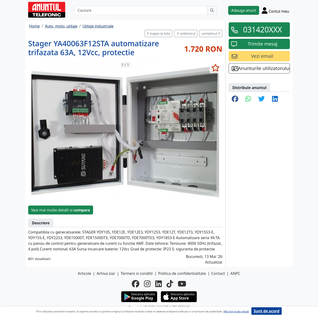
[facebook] (135, 283)
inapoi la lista (158, 33)
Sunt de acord (266, 311)
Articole (84, 273)
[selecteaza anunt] (215, 67)
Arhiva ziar (106, 273)
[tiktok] (170, 283)
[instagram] (147, 283)
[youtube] (182, 283)
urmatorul (210, 33)
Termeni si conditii (137, 273)
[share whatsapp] (248, 99)
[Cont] (275, 10)
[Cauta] (212, 10)
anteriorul (186, 33)
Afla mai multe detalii (236, 311)
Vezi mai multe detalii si (60, 210)
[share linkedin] (275, 99)
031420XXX (262, 29)
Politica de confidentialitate (182, 273)
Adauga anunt (243, 10)
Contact (218, 273)
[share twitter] (261, 99)
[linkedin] (158, 283)
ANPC (235, 273)
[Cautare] (141, 10)
